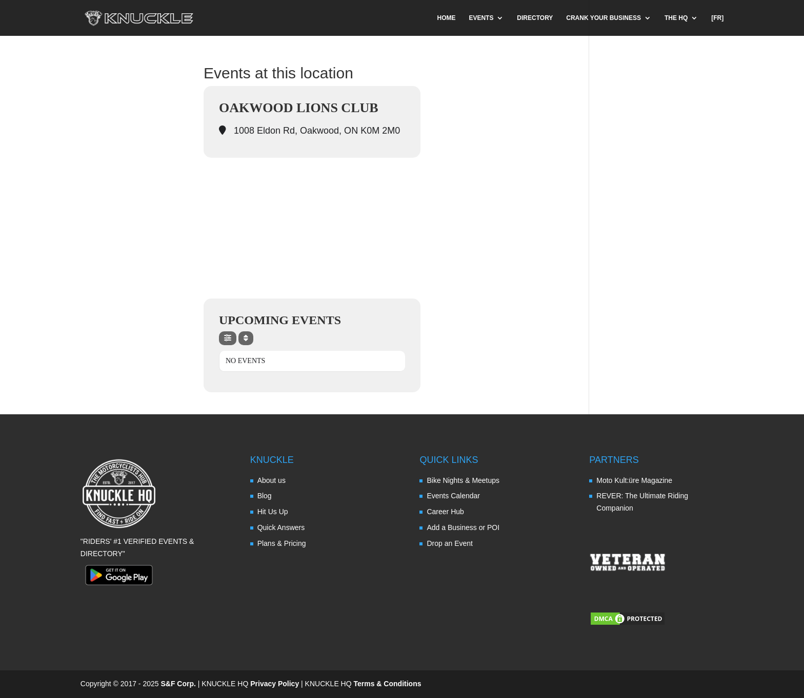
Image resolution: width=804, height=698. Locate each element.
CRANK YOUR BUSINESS (603, 18)
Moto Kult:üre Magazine (634, 480)
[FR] (717, 18)
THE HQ (676, 18)
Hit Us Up (272, 511)
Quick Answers (281, 527)
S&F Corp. (177, 684)
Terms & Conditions (387, 684)
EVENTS (481, 18)
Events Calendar (453, 496)
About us (271, 480)
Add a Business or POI (463, 527)
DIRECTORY (535, 18)
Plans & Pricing (281, 543)
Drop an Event (450, 543)
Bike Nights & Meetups (463, 480)
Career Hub (445, 511)
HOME (446, 18)
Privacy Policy (274, 684)
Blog (264, 496)
